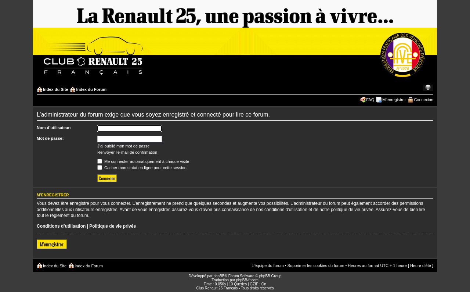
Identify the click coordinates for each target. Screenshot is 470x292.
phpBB (218, 276)
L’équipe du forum (267, 265)
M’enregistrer (394, 99)
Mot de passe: (50, 138)
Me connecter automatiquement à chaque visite (143, 161)
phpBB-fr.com (247, 280)
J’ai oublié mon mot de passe (123, 146)
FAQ (370, 99)
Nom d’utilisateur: (54, 127)
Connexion (423, 99)
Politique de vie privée (112, 226)
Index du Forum (91, 89)
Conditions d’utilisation (61, 226)
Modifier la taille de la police (428, 88)
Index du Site (55, 89)
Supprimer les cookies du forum (316, 265)
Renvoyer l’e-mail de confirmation (127, 152)
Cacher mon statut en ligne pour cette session (142, 167)
